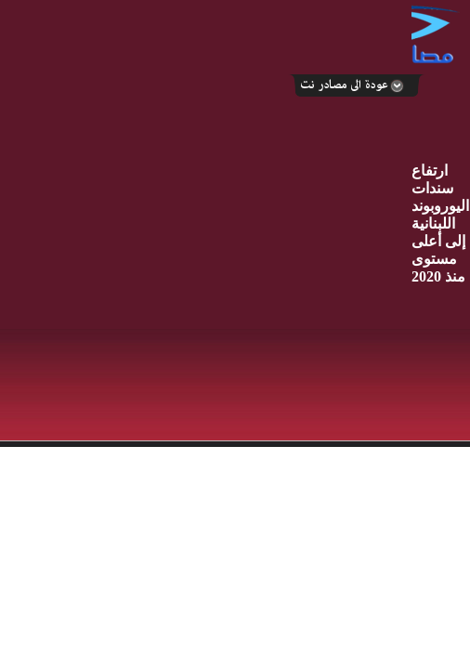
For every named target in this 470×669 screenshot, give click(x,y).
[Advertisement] (205, 221)
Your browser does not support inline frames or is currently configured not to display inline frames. (235, 517)
